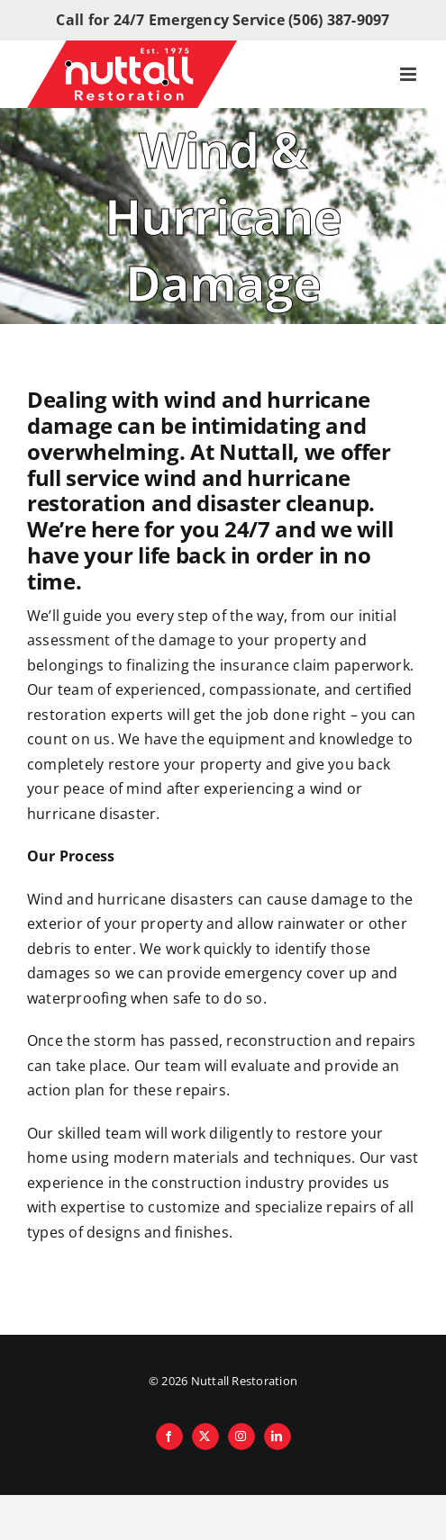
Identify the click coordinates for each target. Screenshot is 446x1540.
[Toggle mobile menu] (409, 74)
